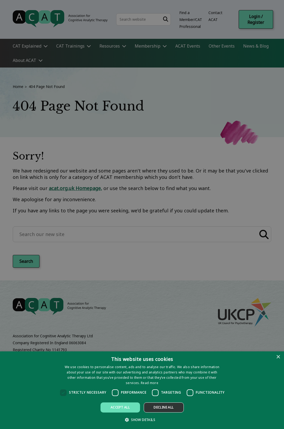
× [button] (278, 357)
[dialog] (142, 390)
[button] (142, 420)
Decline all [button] (163, 407)
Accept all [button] (120, 407)
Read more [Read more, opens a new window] (149, 383)
